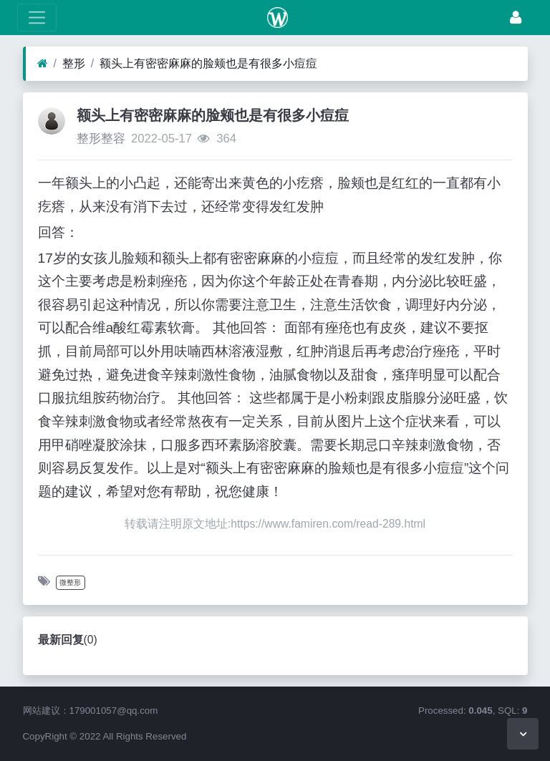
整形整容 (101, 138)
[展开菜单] (37, 17)
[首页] (42, 63)
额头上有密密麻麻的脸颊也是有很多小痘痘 (208, 63)
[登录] (515, 17)
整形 (73, 63)
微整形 (70, 582)
